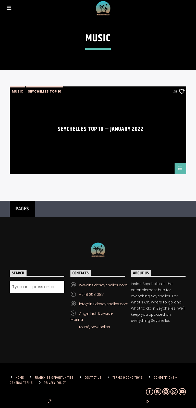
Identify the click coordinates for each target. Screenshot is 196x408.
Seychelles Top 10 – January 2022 (101, 130)
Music (17, 91)
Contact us (92, 377)
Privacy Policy (55, 383)
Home (20, 377)
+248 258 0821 (91, 294)
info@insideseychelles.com (104, 304)
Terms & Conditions (128, 377)
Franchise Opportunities (54, 377)
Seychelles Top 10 (44, 91)
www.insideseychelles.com (103, 285)
